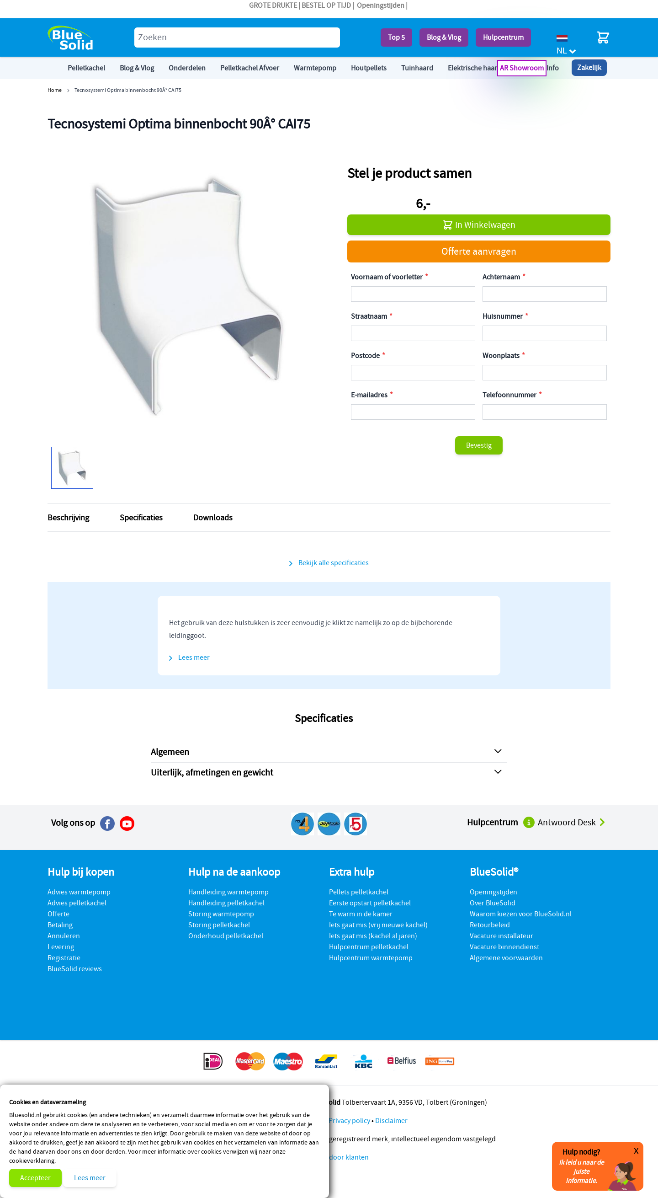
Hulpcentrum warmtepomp (371, 958)
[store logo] (70, 38)
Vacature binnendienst (504, 947)
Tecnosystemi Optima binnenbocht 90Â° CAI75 (127, 89)
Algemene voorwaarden (506, 958)
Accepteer (35, 1177)
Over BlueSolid (492, 903)
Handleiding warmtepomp (228, 892)
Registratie (64, 958)
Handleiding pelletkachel (226, 903)
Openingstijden (380, 5)
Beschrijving (68, 518)
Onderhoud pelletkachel (225, 936)
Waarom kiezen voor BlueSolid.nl (521, 914)
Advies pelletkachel (77, 903)
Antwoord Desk (572, 822)
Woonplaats (502, 355)
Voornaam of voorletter (387, 277)
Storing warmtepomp (221, 914)
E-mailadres (370, 395)
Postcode (366, 355)
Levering (61, 947)
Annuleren (64, 936)
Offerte (58, 914)
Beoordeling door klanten (329, 1157)
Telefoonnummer (510, 395)
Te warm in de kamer (361, 914)
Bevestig (479, 445)
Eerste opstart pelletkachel (370, 903)
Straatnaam (369, 316)
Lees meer (90, 1177)
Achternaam (502, 277)
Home (55, 89)
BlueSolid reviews (75, 968)
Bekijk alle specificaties (333, 562)
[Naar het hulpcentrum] (529, 821)
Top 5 (396, 37)
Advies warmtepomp (79, 892)
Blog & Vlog (444, 37)
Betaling (60, 925)
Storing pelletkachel (219, 925)
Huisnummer (503, 316)
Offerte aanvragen (478, 251)
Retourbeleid (490, 925)
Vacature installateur (501, 936)
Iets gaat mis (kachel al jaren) (373, 936)
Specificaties (141, 518)
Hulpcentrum (503, 37)
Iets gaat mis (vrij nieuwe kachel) (378, 925)
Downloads (213, 518)
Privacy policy (349, 1120)
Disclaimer (391, 1120)
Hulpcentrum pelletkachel (369, 947)
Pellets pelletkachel (358, 892)
